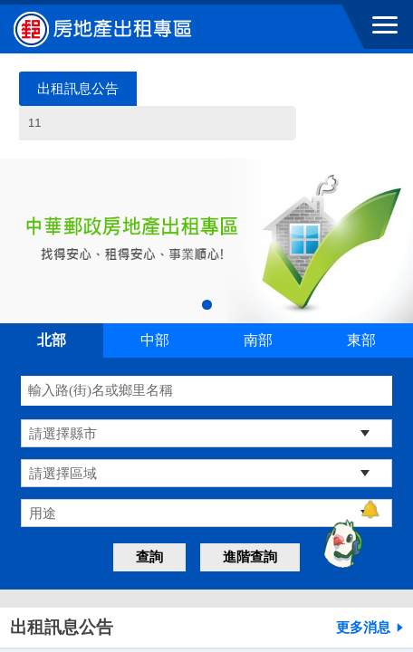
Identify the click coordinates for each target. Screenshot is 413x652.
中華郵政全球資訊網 (113, 29)
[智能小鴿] (340, 543)
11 (161, 128)
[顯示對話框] (370, 509)
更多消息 (363, 627)
